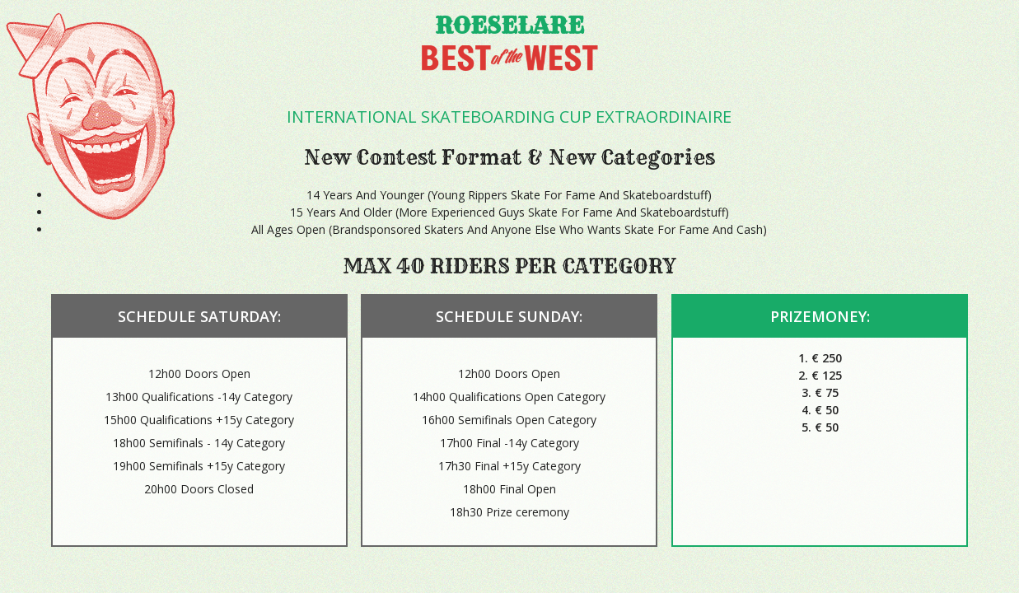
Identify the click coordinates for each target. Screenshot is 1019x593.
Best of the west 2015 (510, 60)
